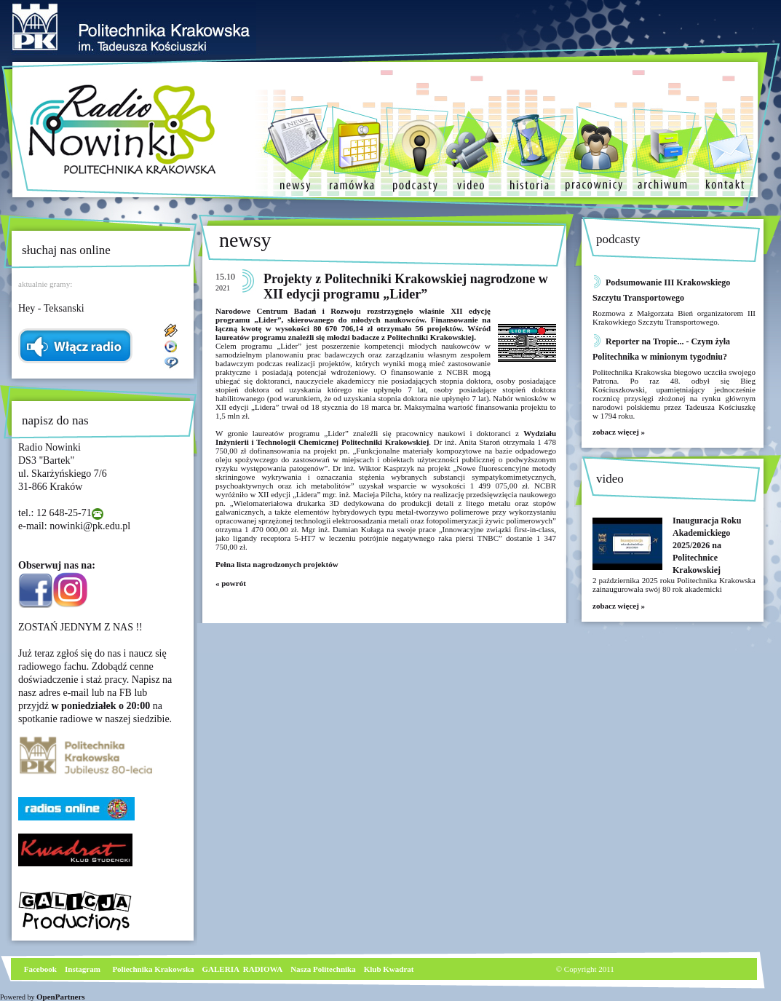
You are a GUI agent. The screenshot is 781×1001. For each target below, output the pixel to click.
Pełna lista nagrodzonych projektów (277, 564)
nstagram (84, 969)
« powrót (230, 583)
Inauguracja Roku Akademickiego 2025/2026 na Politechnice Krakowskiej (707, 545)
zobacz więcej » (618, 431)
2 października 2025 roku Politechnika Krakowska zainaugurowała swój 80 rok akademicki (674, 584)
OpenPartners (60, 996)
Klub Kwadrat (389, 969)
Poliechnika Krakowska (154, 969)
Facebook (39, 969)
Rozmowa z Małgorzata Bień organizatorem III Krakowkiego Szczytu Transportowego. (674, 317)
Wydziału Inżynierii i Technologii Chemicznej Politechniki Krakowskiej (385, 437)
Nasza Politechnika (323, 969)
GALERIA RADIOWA (242, 969)
